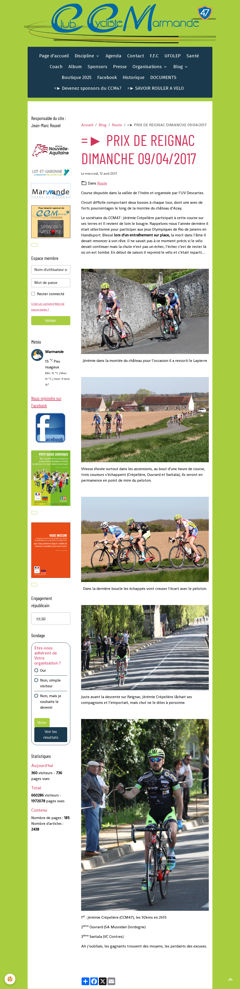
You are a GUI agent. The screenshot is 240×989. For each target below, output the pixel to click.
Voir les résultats (50, 735)
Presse (120, 67)
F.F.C (154, 56)
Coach (56, 67)
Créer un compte (42, 304)
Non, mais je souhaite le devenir (50, 703)
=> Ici (40, 619)
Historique (133, 78)
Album (75, 67)
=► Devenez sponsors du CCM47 (88, 88)
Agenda (113, 56)
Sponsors (97, 67)
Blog (178, 67)
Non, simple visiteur (50, 684)
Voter (42, 723)
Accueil (87, 125)
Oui (43, 671)
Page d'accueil (54, 56)
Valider (50, 321)
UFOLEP (172, 56)
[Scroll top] (230, 979)
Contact (135, 56)
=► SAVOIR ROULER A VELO (155, 88)
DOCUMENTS (163, 78)
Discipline (85, 56)
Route (117, 125)
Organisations (147, 67)
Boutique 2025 (76, 78)
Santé (192, 56)
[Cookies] (10, 979)
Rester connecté (50, 294)
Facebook (107, 78)
